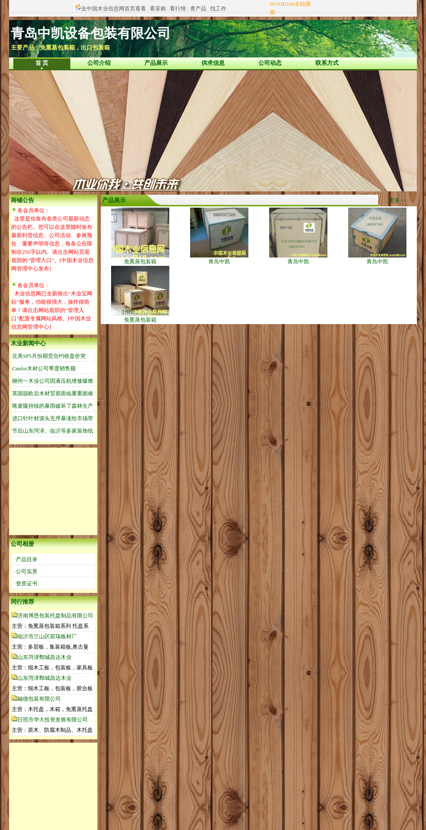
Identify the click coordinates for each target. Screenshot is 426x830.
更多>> (397, 200)
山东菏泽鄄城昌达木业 (44, 657)
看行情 (178, 8)
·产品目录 (26, 559)
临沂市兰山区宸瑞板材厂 (47, 636)
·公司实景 (26, 571)
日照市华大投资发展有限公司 (52, 719)
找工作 (218, 8)
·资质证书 (26, 583)
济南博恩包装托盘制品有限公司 (55, 615)
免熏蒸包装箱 (140, 259)
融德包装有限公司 (39, 699)
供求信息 (213, 63)
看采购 (158, 8)
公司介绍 (99, 63)
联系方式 (327, 63)
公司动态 (270, 63)
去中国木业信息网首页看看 (113, 8)
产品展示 (156, 63)
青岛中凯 (219, 259)
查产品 (198, 8)
